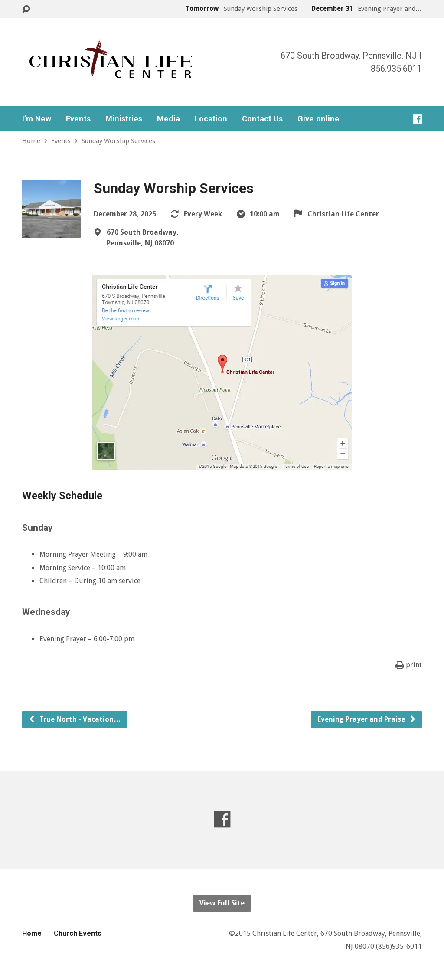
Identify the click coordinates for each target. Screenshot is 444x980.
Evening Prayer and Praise (366, 719)
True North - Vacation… (74, 719)
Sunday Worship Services (118, 141)
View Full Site (222, 903)
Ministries (123, 119)
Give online (318, 119)
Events (78, 119)
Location (211, 119)
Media (168, 119)
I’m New (36, 119)
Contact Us (262, 119)
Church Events (77, 933)
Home (31, 141)
